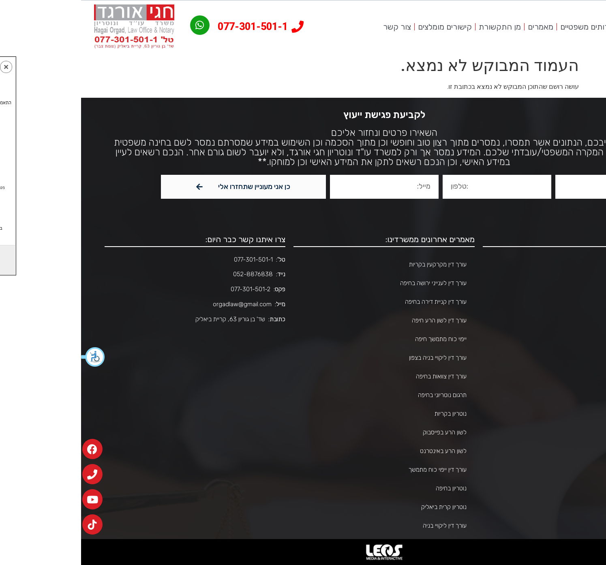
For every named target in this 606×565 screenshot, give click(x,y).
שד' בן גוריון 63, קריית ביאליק (149, 319)
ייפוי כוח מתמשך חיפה (359, 339)
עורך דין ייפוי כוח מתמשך (356, 469)
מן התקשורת (419, 27)
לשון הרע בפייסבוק (363, 432)
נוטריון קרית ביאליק (362, 507)
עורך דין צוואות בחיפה (360, 376)
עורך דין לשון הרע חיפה (358, 320)
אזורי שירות (561, 320)
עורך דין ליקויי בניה (363, 525)
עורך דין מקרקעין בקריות (356, 264)
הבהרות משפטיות (554, 413)
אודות (551, 27)
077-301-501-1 (172, 259)
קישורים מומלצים (364, 27)
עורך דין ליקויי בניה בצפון (356, 357)
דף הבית (565, 264)
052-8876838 (172, 274)
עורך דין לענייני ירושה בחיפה (352, 283)
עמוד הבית (585, 27)
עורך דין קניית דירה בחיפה (354, 301)
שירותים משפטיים (507, 27)
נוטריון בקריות (369, 413)
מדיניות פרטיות (557, 451)
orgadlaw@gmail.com (161, 304)
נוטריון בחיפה (370, 488)
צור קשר (316, 27)
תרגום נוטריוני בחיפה (361, 395)
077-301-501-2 (169, 289)
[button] (12, 357)
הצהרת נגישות (558, 432)
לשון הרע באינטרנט (362, 451)
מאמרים (459, 27)
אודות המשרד (558, 283)
